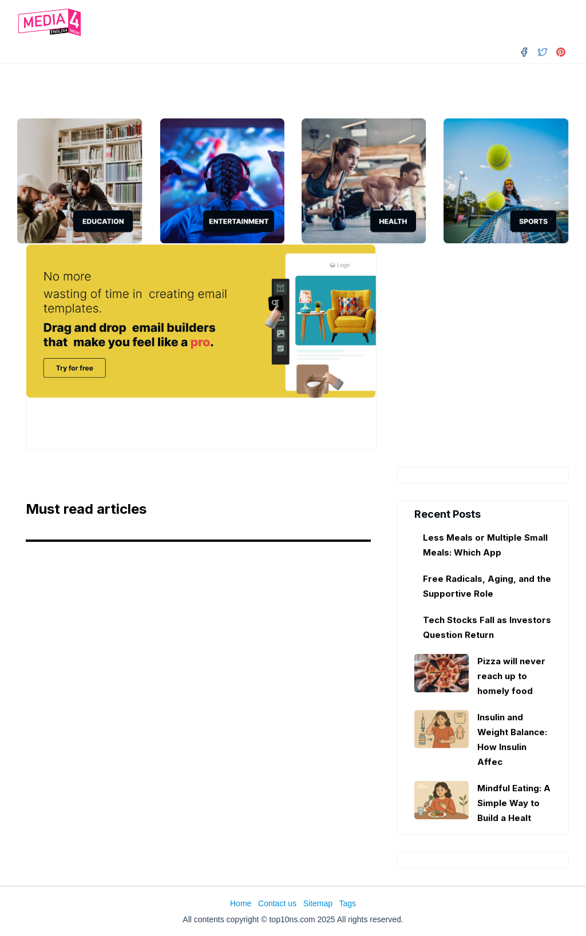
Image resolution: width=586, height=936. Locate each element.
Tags (347, 903)
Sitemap (317, 903)
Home (240, 903)
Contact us (277, 903)
